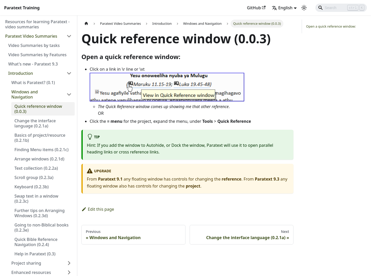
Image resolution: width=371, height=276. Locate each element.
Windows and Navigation (24, 94)
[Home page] (86, 24)
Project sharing (26, 263)
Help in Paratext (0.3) (34, 254)
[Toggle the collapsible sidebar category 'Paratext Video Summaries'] (69, 36)
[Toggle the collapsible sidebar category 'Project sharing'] (69, 263)
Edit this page (97, 209)
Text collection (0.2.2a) (36, 168)
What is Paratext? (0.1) (33, 82)
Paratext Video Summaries (31, 36)
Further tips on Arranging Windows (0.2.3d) (39, 213)
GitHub (256, 8)
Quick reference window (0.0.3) (38, 108)
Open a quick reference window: (331, 26)
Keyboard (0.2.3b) (31, 187)
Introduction (20, 73)
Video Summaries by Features (37, 55)
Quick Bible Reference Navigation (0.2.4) (35, 242)
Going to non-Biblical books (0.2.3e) (41, 227)
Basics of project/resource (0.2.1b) (39, 137)
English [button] (282, 8)
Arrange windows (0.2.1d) (39, 159)
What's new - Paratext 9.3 (33, 64)
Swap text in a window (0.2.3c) (36, 198)
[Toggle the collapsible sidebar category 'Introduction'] (69, 73)
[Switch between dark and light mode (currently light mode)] (304, 8)
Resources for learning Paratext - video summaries (37, 24)
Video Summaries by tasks (34, 45)
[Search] (341, 8)
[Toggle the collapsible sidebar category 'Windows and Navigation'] (69, 94)
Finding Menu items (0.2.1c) (41, 149)
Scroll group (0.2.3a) (33, 177)
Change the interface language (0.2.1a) (35, 123)
